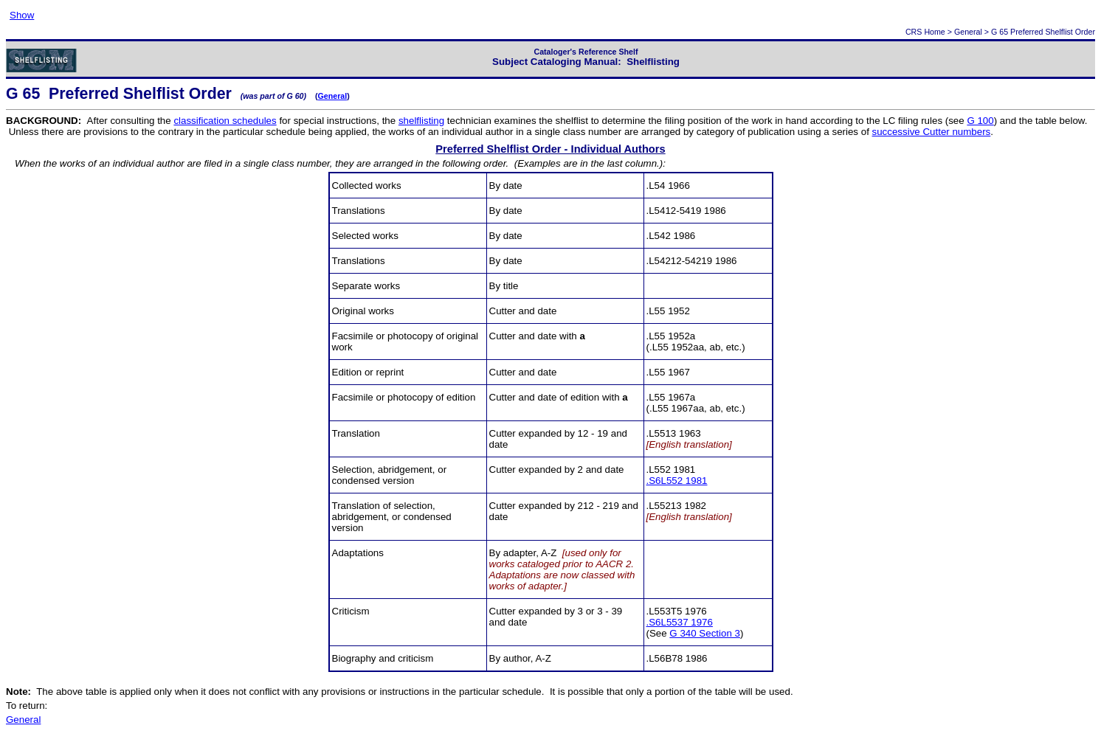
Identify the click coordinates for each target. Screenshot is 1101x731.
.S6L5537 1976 (679, 622)
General (968, 31)
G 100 (980, 120)
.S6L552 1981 (677, 480)
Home (934, 31)
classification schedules (224, 120)
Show (22, 15)
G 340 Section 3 (704, 633)
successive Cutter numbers (931, 131)
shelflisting (421, 120)
